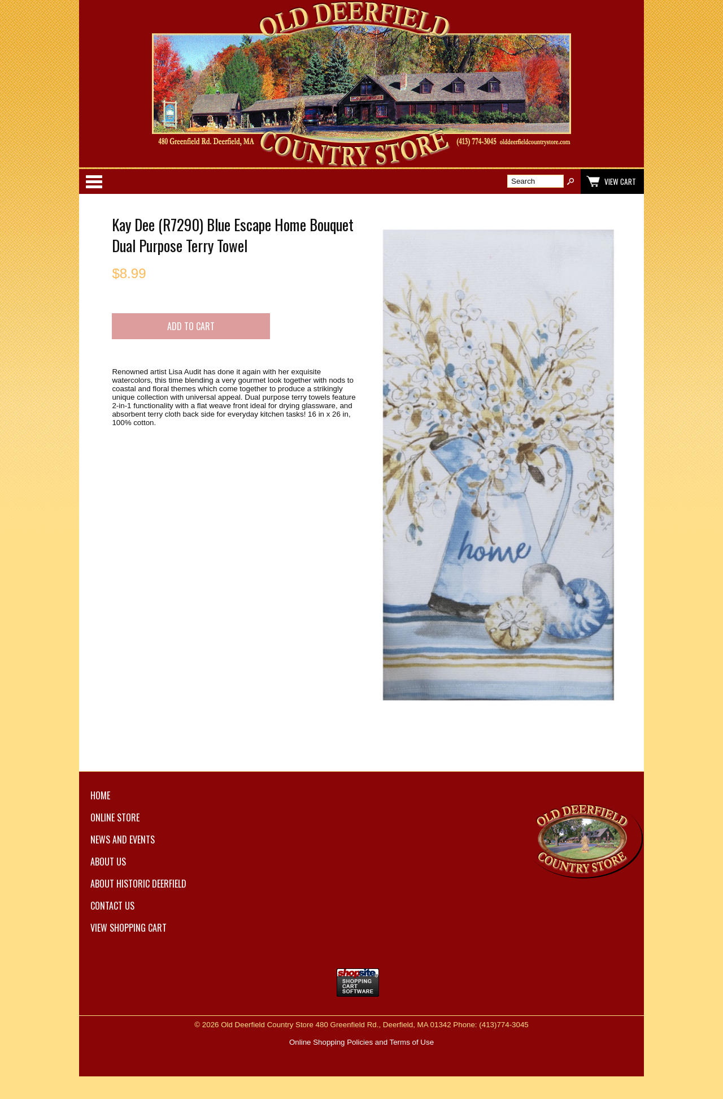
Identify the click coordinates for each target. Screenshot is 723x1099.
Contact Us (112, 905)
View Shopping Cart (128, 927)
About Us (108, 861)
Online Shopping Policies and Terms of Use (361, 1042)
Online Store (115, 817)
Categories (93, 181)
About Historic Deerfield (138, 883)
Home (100, 795)
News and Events (122, 839)
